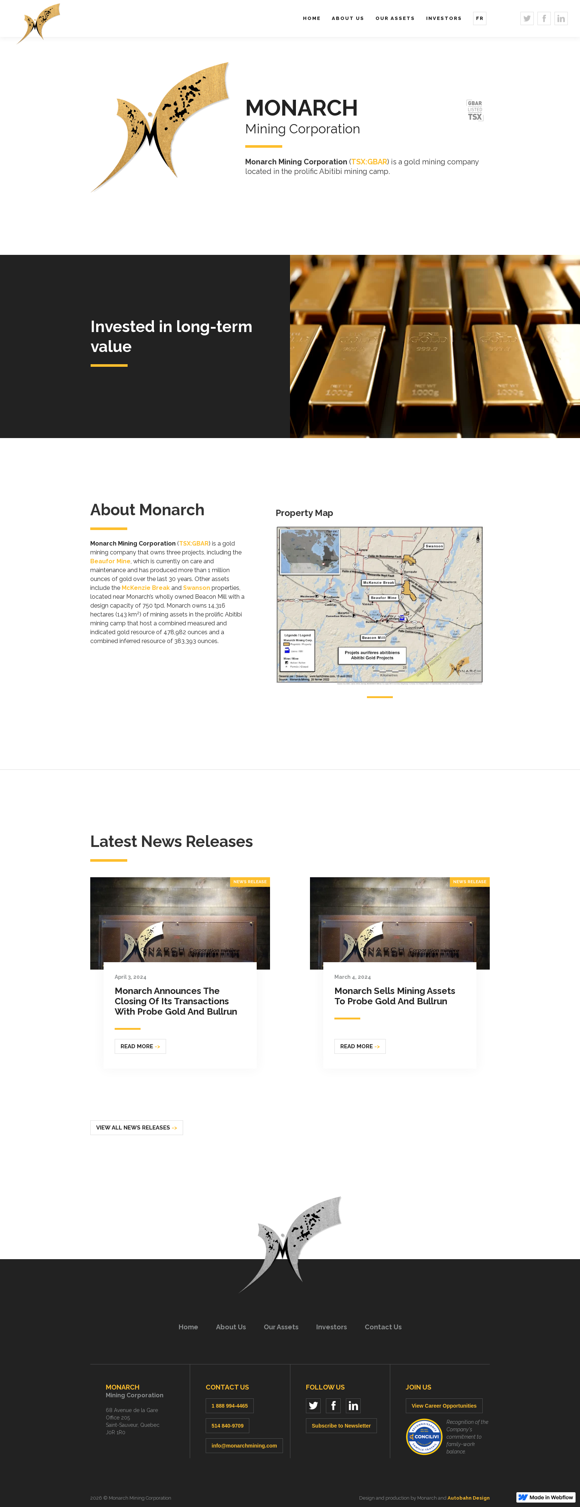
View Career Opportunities (444, 1406)
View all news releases (136, 1127)
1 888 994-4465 (230, 1406)
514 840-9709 (227, 1426)
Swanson (196, 587)
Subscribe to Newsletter (341, 1426)
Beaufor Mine (110, 561)
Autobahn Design (469, 1498)
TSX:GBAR (369, 161)
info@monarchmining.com (244, 1446)
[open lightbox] (380, 604)
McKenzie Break (146, 587)
